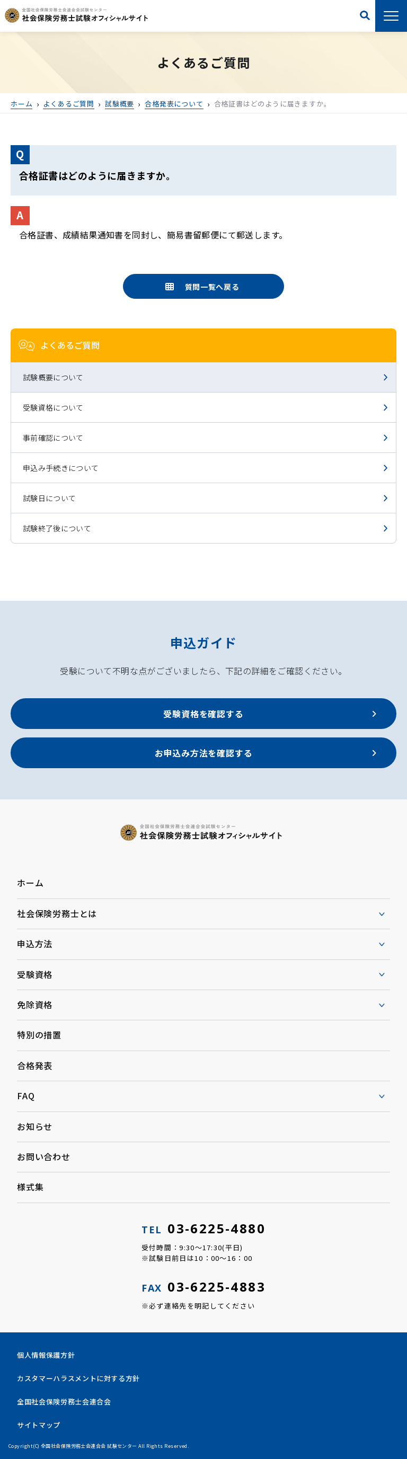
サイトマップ (38, 1425)
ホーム (30, 882)
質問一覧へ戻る (212, 286)
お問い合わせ (43, 1156)
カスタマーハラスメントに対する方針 (78, 1378)
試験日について (49, 498)
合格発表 (34, 1065)
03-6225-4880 (203, 1228)
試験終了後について (57, 528)
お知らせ (34, 1126)
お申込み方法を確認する (204, 752)
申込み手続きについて (61, 467)
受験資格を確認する (203, 713)
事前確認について (53, 437)
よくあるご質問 (70, 345)
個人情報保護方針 (46, 1355)
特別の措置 (39, 1034)
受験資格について (53, 407)
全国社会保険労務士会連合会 (64, 1401)
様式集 (30, 1186)
